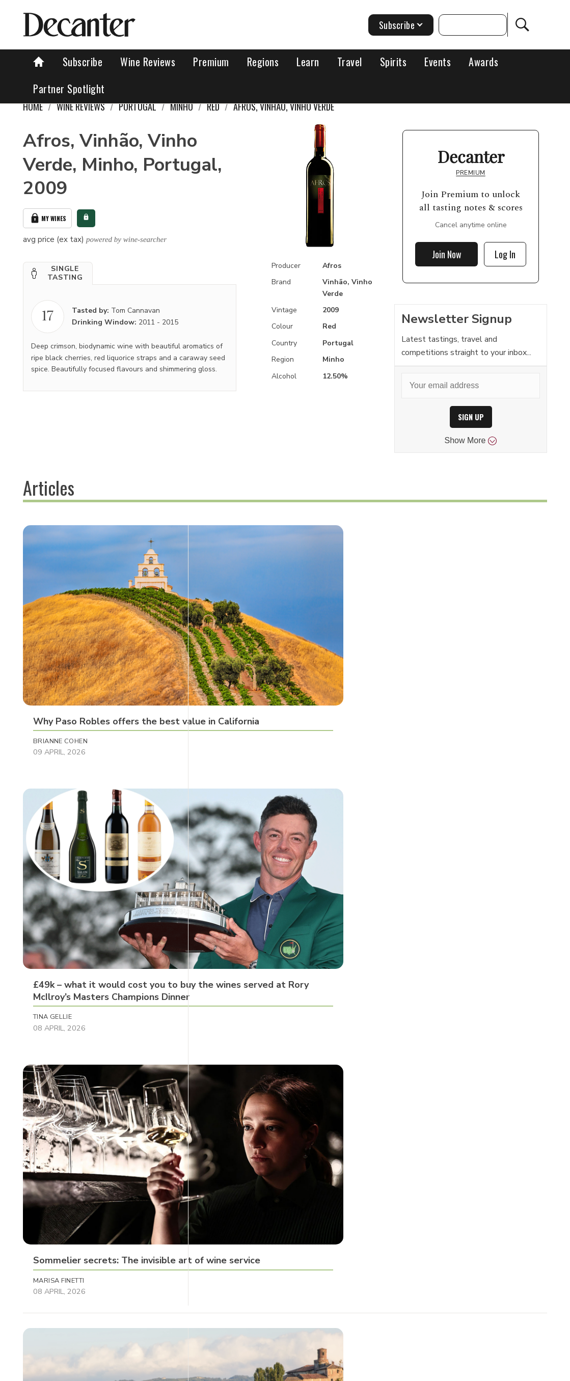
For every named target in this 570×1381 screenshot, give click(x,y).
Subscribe (83, 61)
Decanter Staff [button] (61, 893)
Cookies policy (283, 1369)
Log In (505, 254)
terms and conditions (415, 1369)
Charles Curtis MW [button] (415, 1100)
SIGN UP (471, 417)
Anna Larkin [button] (55, 1100)
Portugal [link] (137, 106)
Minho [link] (181, 106)
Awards (483, 61)
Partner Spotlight (69, 88)
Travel (349, 61)
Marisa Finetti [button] (404, 685)
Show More (471, 440)
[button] (57, 271)
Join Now (447, 254)
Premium (211, 61)
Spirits (393, 61)
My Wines (47, 217)
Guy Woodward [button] (236, 893)
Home (33, 106)
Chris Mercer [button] (231, 1100)
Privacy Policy (344, 1369)
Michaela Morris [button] (410, 893)
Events (437, 61)
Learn (307, 61)
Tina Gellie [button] (225, 685)
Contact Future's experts (205, 1369)
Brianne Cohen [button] (60, 685)
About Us (136, 1369)
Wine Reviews (147, 61)
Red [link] (213, 106)
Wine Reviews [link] (81, 106)
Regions (263, 61)
